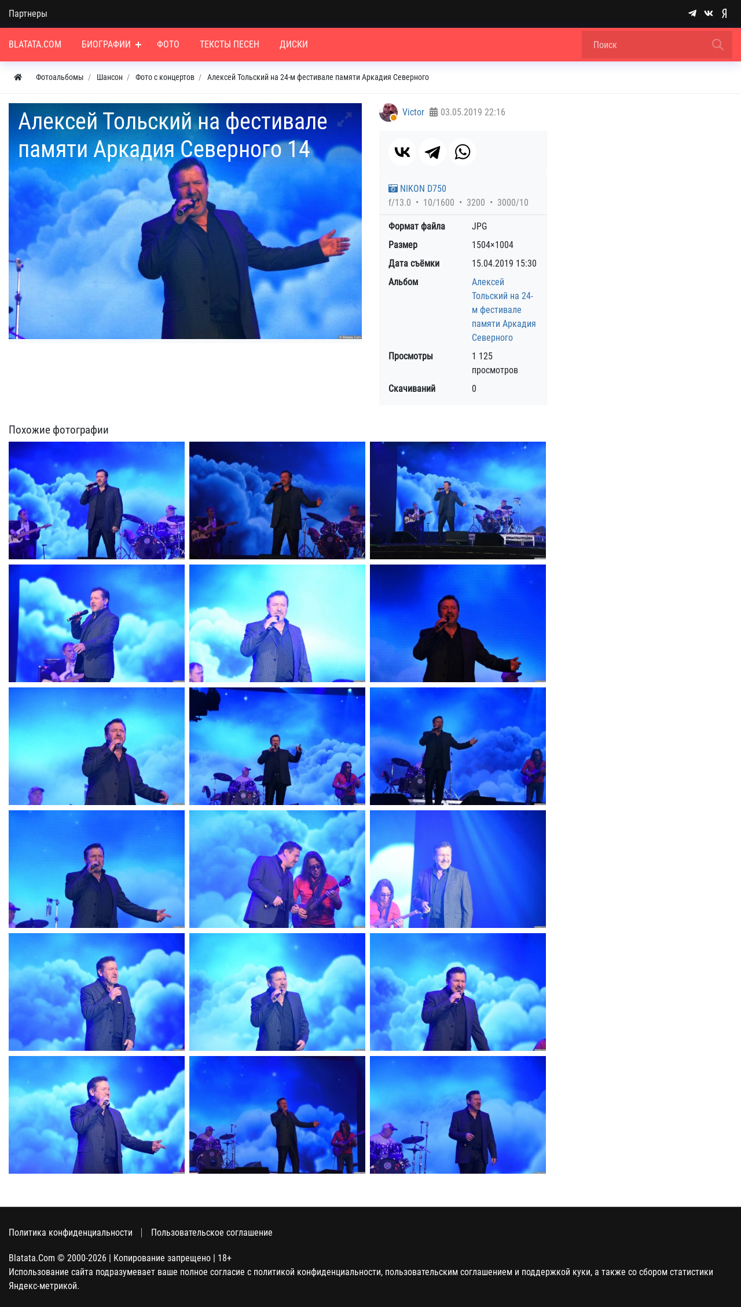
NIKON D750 (417, 188)
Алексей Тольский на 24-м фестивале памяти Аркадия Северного (504, 309)
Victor (413, 112)
